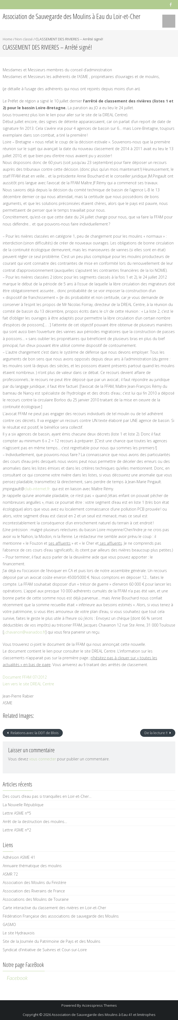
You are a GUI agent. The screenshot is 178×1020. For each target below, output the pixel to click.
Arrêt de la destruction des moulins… (35, 821)
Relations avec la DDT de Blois (34, 732)
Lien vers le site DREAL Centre (28, 683)
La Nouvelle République (23, 804)
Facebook (17, 977)
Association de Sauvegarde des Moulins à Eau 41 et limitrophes (104, 1014)
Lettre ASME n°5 (17, 813)
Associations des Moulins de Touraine (36, 899)
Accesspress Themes (99, 1005)
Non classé (24, 39)
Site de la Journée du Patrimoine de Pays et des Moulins (51, 941)
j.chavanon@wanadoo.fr (24, 632)
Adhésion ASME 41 (19, 857)
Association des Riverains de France (34, 890)
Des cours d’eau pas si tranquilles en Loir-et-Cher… (47, 796)
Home (7, 39)
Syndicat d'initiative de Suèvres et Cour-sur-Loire (45, 949)
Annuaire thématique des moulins (32, 865)
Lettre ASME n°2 (17, 829)
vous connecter (42, 758)
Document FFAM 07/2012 (25, 677)
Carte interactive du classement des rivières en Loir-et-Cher (54, 907)
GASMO (9, 924)
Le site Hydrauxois (19, 932)
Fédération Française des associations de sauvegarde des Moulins (61, 916)
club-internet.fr (37, 488)
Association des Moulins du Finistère (34, 882)
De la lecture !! (156, 732)
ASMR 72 (10, 874)
